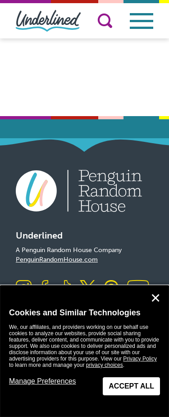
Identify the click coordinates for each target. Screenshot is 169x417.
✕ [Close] (155, 298)
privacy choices (104, 365)
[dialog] (84, 351)
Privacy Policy (140, 359)
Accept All (131, 386)
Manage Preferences (42, 381)
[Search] (105, 21)
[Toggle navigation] (141, 21)
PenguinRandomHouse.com (57, 259)
